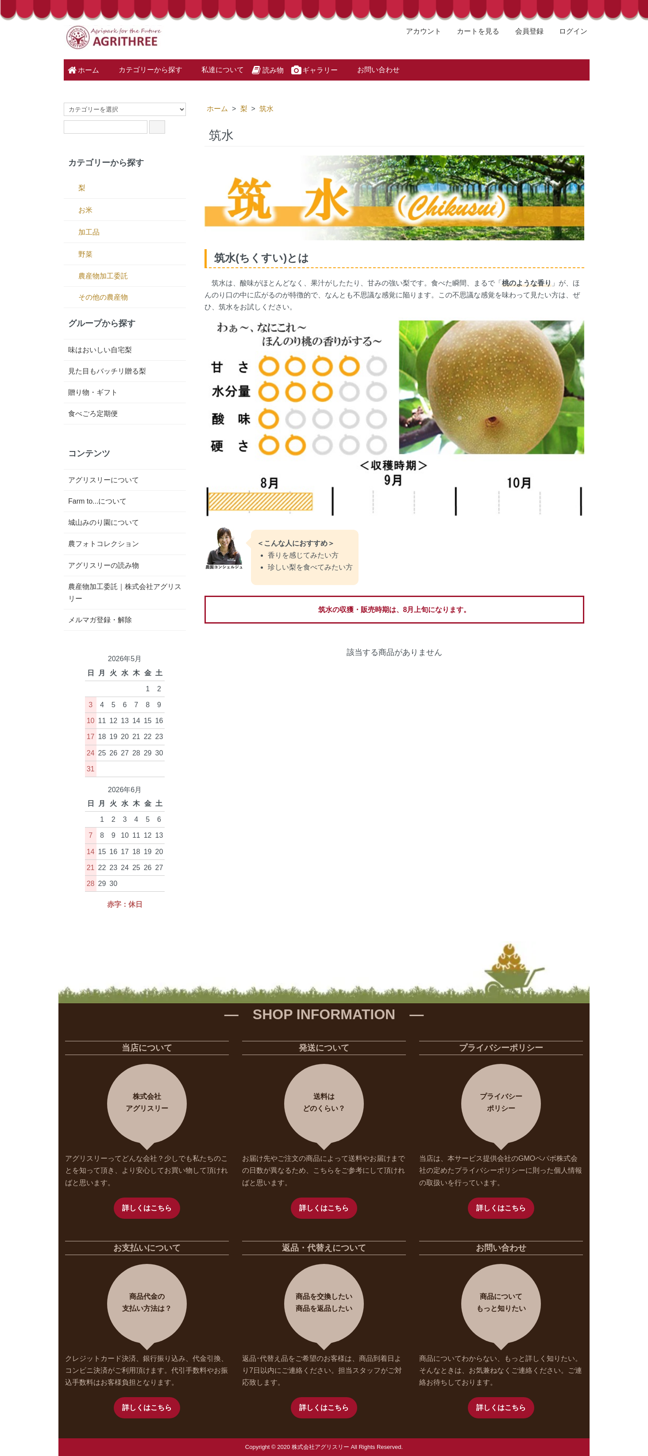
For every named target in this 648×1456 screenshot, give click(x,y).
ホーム (82, 70)
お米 (85, 210)
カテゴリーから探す (144, 69)
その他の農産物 (103, 297)
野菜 (85, 254)
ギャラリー (314, 70)
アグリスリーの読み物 (103, 565)
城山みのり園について (103, 522)
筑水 (266, 108)
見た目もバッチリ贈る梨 (107, 371)
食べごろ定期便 (93, 413)
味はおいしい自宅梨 (100, 350)
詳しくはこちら (147, 1208)
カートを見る (473, 31)
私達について (216, 69)
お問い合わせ (372, 69)
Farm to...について (97, 501)
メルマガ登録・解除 (100, 620)
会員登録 (525, 31)
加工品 (89, 232)
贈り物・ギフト (93, 392)
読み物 (267, 70)
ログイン (568, 31)
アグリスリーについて (103, 480)
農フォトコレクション (103, 543)
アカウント (419, 31)
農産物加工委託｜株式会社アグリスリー (124, 592)
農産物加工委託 (103, 276)
